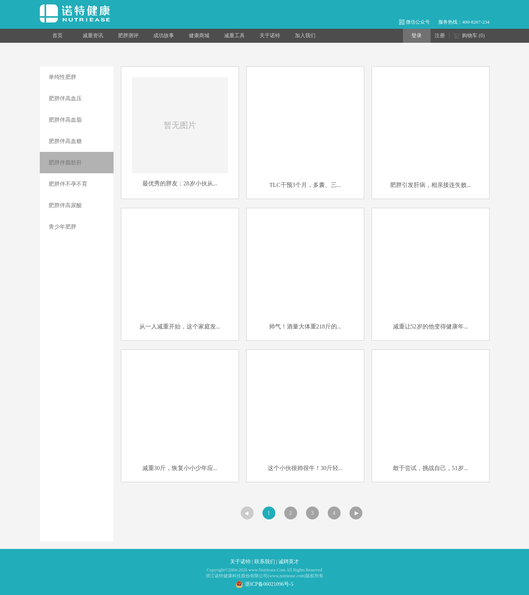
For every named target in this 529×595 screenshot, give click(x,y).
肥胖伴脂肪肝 (65, 163)
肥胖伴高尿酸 (65, 205)
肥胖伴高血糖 (65, 141)
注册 (440, 35)
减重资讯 (93, 35)
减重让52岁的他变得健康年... (430, 326)
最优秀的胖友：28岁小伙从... (179, 183)
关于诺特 (270, 35)
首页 (57, 35)
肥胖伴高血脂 (65, 120)
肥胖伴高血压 (65, 98)
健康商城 (199, 35)
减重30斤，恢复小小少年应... (179, 468)
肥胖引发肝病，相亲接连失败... (430, 185)
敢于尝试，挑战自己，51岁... (430, 468)
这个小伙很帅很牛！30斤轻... (305, 468)
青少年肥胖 (62, 227)
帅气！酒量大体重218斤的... (305, 326)
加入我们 (305, 35)
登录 (416, 35)
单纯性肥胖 (62, 77)
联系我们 (264, 561)
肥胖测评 (128, 35)
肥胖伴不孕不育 (68, 184)
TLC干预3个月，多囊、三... (305, 185)
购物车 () (469, 36)
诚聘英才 (288, 561)
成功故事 (163, 35)
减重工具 (234, 35)
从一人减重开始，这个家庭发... (179, 326)
